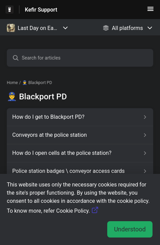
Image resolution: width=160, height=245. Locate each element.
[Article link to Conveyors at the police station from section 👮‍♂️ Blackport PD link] (80, 135)
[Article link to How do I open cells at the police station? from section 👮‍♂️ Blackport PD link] (80, 153)
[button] (150, 11)
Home (12, 82)
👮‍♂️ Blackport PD (37, 82)
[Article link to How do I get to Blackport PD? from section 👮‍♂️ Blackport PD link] (80, 117)
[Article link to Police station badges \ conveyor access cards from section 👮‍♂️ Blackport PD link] (80, 171)
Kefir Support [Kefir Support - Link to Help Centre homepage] (41, 9)
